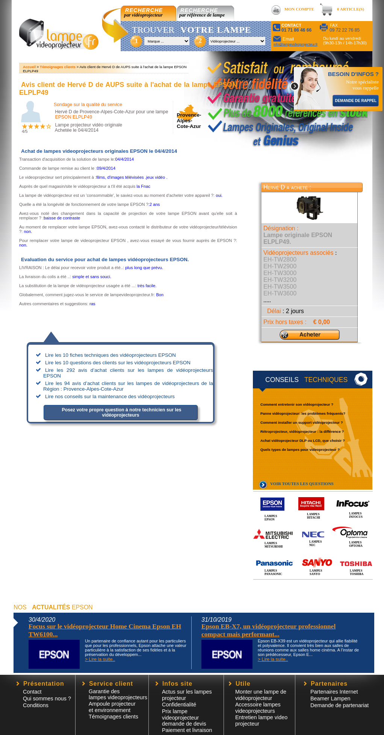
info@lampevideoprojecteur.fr (295, 44)
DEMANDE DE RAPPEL (355, 101)
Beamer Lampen (330, 698)
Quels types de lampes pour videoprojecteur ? (300, 449)
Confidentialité (179, 705)
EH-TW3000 (279, 273)
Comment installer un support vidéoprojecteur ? (301, 422)
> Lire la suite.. (100, 659)
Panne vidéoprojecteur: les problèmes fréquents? (302, 413)
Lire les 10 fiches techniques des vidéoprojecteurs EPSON (110, 355)
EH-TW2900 (279, 266)
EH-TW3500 (279, 286)
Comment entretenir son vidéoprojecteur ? (296, 404)
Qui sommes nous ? (47, 698)
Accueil (29, 67)
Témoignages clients (58, 67)
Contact (32, 692)
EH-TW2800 (279, 259)
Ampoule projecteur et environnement (112, 707)
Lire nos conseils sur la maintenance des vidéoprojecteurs (110, 396)
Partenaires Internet (334, 692)
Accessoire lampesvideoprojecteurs (258, 708)
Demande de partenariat (339, 705)
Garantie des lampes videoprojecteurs (118, 694)
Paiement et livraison (187, 730)
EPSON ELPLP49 (73, 117)
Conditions (35, 705)
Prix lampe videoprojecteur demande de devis (184, 717)
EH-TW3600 (279, 293)
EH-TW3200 (279, 280)
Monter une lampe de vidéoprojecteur (260, 695)
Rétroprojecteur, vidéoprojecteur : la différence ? (302, 431)
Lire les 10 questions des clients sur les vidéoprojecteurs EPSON (117, 362)
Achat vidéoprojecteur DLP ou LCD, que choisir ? (302, 440)
